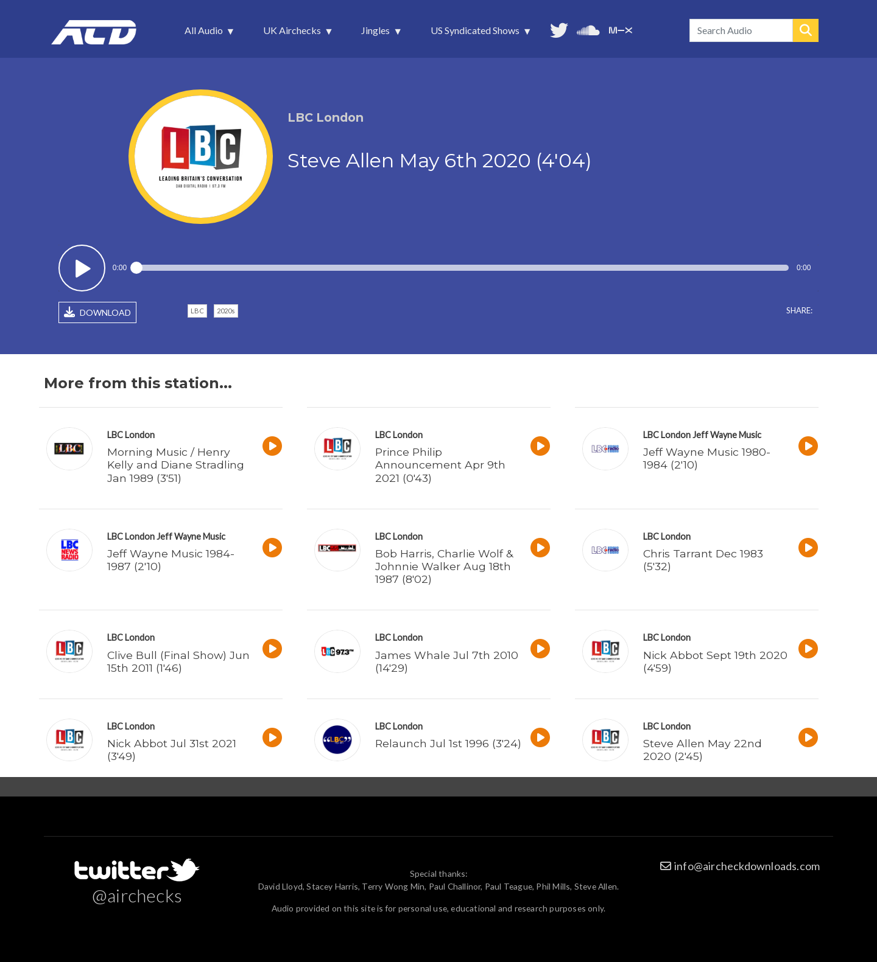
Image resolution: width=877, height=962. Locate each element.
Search (806, 30)
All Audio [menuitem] (205, 33)
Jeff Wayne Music (726, 435)
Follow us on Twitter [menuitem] (559, 29)
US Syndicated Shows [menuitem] (476, 33)
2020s (226, 311)
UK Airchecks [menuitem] (293, 33)
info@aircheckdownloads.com (747, 866)
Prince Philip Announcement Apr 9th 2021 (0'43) (440, 464)
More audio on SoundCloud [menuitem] (588, 29)
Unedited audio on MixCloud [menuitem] (620, 29)
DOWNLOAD (97, 312)
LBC (197, 311)
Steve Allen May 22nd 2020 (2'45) (702, 749)
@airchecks (137, 895)
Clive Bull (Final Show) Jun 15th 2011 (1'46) (178, 661)
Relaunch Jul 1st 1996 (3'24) (448, 743)
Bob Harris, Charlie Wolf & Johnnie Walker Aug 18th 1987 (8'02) (444, 566)
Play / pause (82, 268)
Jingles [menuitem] (376, 33)
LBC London (131, 435)
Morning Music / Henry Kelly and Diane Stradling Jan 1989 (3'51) (175, 464)
